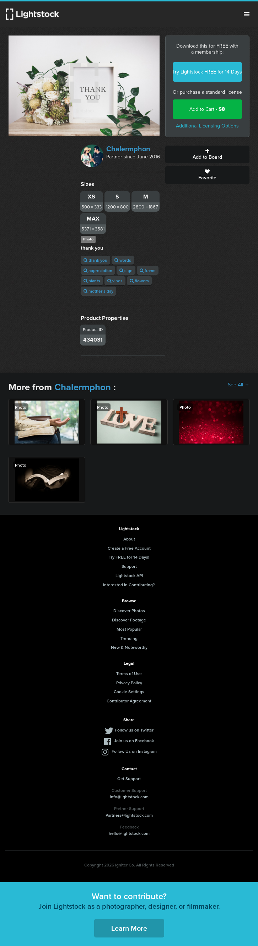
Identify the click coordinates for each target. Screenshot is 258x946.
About (129, 539)
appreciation (98, 270)
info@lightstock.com (129, 797)
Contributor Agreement (129, 701)
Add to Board (207, 154)
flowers (139, 281)
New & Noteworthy (129, 647)
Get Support (129, 779)
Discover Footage (129, 620)
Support (129, 566)
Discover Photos (129, 611)
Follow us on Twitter (134, 730)
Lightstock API (129, 575)
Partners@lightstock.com (129, 815)
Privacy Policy (129, 683)
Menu (246, 14)
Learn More (129, 928)
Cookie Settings (129, 692)
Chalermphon (128, 148)
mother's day (98, 291)
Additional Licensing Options (207, 126)
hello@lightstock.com (129, 833)
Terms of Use (129, 673)
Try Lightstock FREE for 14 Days (207, 72)
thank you (95, 260)
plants (92, 281)
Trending (129, 638)
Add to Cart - (207, 109)
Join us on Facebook (134, 741)
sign (126, 270)
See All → (238, 384)
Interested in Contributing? (129, 585)
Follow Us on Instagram (134, 751)
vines (115, 281)
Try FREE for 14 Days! (129, 557)
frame (148, 270)
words (122, 260)
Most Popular (129, 629)
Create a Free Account (129, 548)
